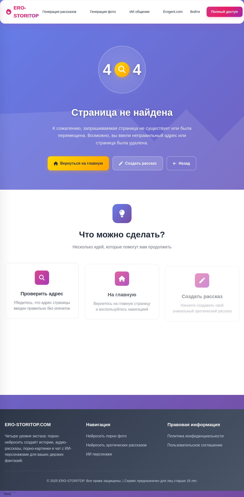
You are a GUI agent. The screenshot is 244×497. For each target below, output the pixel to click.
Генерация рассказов (59, 12)
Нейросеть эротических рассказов (116, 445)
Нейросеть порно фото (106, 436)
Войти (195, 12)
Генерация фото (103, 12)
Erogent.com (173, 12)
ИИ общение (139, 12)
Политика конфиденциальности (196, 436)
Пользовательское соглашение (195, 445)
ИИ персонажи (99, 454)
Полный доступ (224, 12)
